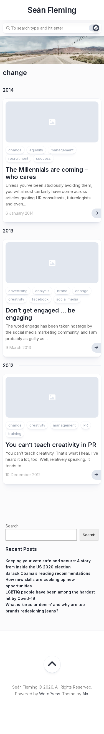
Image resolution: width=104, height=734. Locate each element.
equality (36, 150)
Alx (85, 693)
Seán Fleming (51, 10)
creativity (16, 299)
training (14, 433)
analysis (42, 291)
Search (12, 526)
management (62, 150)
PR (85, 425)
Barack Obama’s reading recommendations (48, 573)
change (15, 150)
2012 (8, 365)
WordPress (49, 693)
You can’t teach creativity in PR (51, 444)
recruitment (18, 158)
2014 (8, 90)
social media (67, 299)
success (43, 158)
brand (62, 291)
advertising (17, 291)
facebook (40, 299)
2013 (8, 231)
